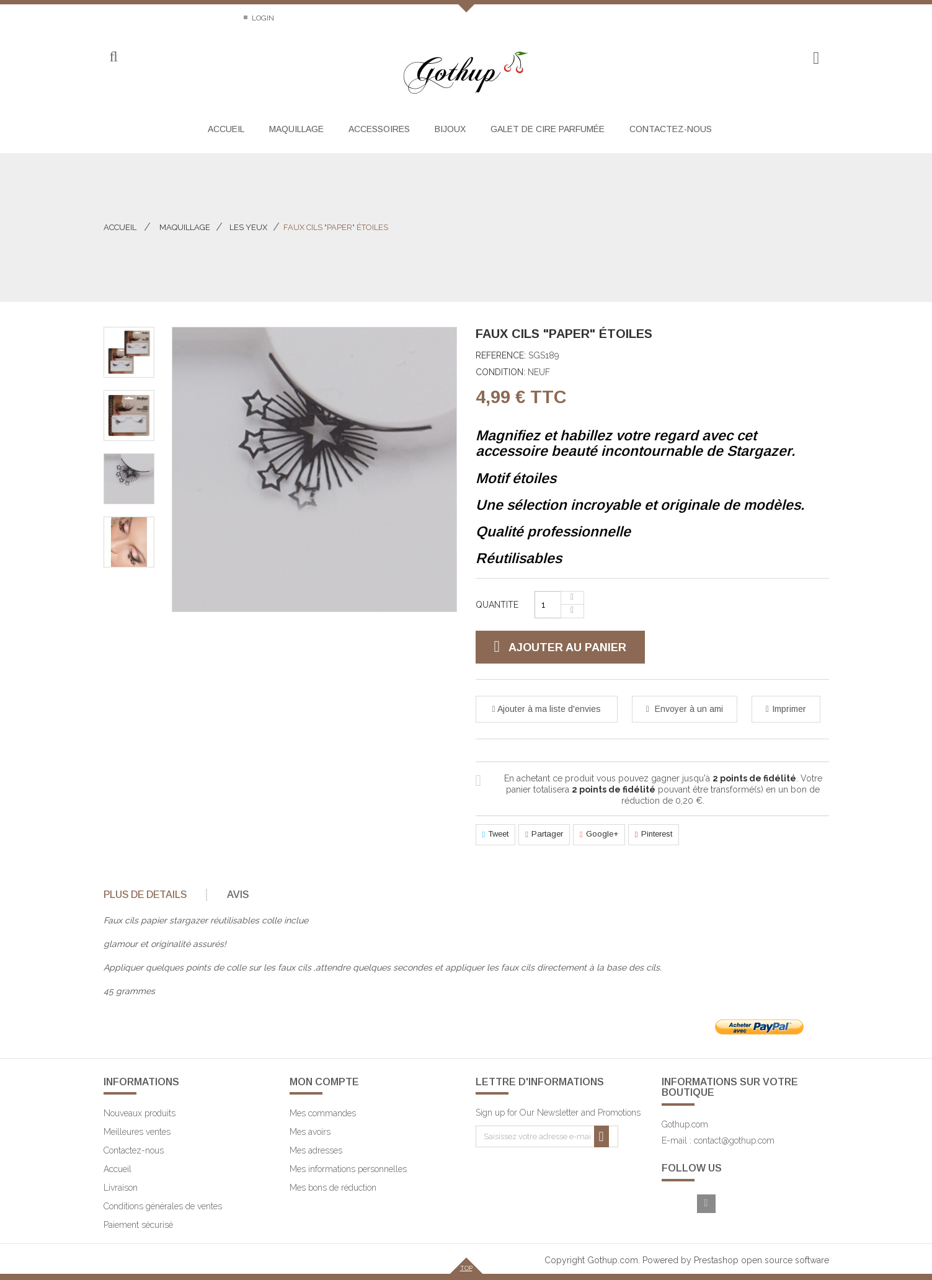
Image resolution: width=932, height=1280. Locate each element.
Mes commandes (323, 1113)
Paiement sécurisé (138, 1225)
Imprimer (789, 709)
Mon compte (324, 1082)
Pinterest (653, 834)
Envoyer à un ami (687, 709)
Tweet (495, 834)
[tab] (154, 895)
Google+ (599, 834)
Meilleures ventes (137, 1132)
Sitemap (211, 18)
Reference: (501, 355)
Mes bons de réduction (333, 1188)
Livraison (121, 1188)
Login (262, 18)
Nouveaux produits (139, 1113)
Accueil (120, 227)
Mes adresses (316, 1150)
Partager (544, 834)
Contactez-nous (137, 18)
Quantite (497, 605)
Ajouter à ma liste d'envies (548, 709)
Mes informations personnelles (348, 1169)
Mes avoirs (310, 1132)
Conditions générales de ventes (163, 1206)
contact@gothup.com (734, 1140)
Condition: (500, 372)
